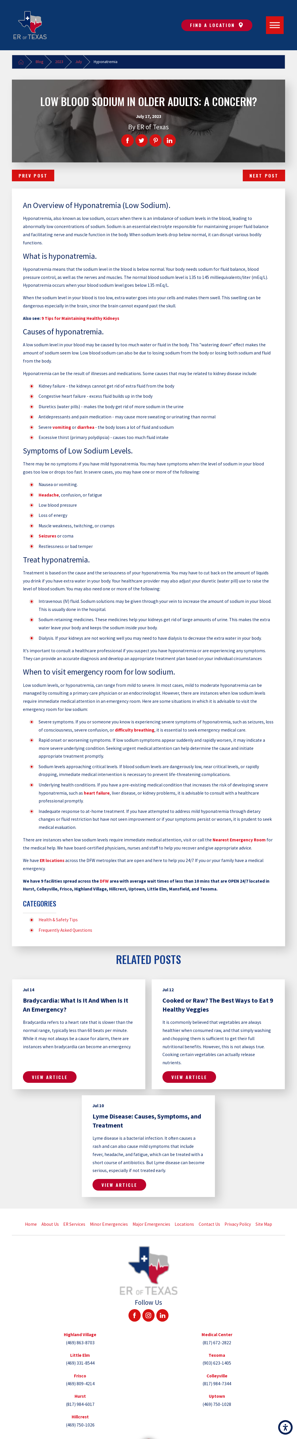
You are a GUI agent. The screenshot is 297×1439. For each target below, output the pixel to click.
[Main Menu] (275, 25)
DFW (104, 881)
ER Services (74, 1224)
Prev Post (33, 175)
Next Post (263, 175)
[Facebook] (134, 1315)
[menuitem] (31, 1224)
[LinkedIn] (162, 1315)
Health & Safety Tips (58, 919)
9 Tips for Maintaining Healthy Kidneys (80, 318)
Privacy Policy (237, 1224)
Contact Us (209, 1224)
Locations (184, 1224)
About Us (50, 1224)
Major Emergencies (151, 1224)
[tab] (80, 1339)
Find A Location (216, 25)
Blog (39, 61)
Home (31, 1224)
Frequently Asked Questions (65, 930)
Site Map (264, 1224)
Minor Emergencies (109, 1224)
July (78, 61)
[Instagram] (148, 1315)
